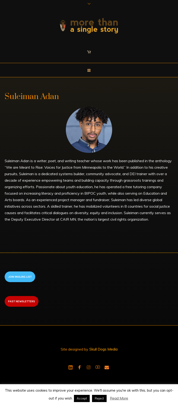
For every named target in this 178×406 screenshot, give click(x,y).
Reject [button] (99, 398)
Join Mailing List (20, 276)
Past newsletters (21, 301)
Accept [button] (82, 398)
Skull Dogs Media (103, 349)
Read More (119, 398)
